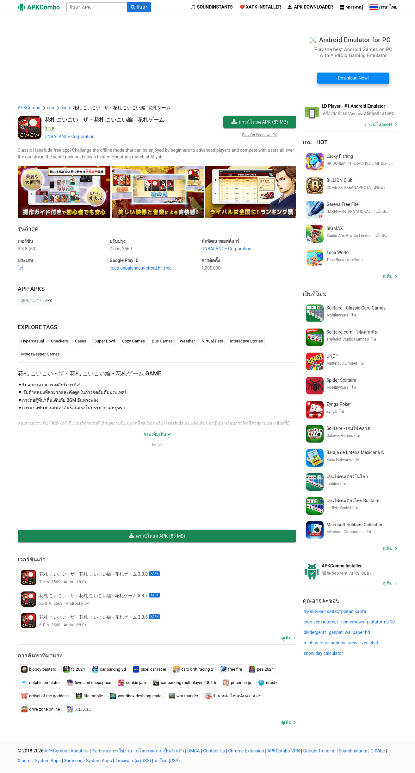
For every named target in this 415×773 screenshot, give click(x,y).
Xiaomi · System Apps (39, 760)
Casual (81, 341)
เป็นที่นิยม (315, 294)
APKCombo (29, 107)
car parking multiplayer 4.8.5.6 (184, 683)
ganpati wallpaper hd (349, 632)
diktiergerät (315, 632)
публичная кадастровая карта (335, 611)
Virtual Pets (212, 341)
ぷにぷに (79, 709)
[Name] (96, 7)
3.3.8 (27, 248)
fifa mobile (89, 696)
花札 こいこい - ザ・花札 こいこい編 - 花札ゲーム (104, 120)
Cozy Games (133, 341)
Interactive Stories (246, 341)
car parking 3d (109, 669)
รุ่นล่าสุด (28, 228)
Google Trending (319, 750)
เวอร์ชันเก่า (32, 559)
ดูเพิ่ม (286, 637)
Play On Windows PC (259, 135)
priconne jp (237, 683)
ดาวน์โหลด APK (260, 122)
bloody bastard (38, 669)
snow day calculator (323, 653)
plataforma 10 (381, 621)
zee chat (370, 642)
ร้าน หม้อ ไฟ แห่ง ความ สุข (233, 696)
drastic (268, 683)
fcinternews (352, 621)
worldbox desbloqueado (135, 696)
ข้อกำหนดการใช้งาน (112, 750)
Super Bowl (104, 341)
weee (353, 642)
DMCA (193, 750)
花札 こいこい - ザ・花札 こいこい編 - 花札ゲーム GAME (89, 373)
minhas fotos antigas (324, 642)
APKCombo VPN (283, 750)
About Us (80, 750)
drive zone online (40, 709)
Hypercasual (32, 341)
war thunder (183, 696)
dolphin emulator (40, 683)
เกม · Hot (315, 142)
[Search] (139, 7)
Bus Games (162, 341)
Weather (187, 341)
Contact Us (214, 750)
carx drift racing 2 (193, 669)
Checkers (59, 341)
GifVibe (377, 750)
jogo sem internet (321, 621)
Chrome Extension (246, 750)
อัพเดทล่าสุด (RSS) (133, 760)
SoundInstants (353, 750)
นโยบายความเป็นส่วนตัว (160, 750)
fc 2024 (74, 669)
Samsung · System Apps (88, 760)
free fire (231, 669)
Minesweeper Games (40, 354)
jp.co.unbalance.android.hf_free (140, 268)
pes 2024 (261, 669)
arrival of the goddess (45, 696)
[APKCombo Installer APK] (350, 570)
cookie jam (132, 683)
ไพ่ (20, 268)
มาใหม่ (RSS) (167, 760)
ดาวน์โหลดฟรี (379, 124)
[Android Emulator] (350, 110)
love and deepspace (89, 683)
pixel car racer (149, 669)
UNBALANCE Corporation (70, 136)
